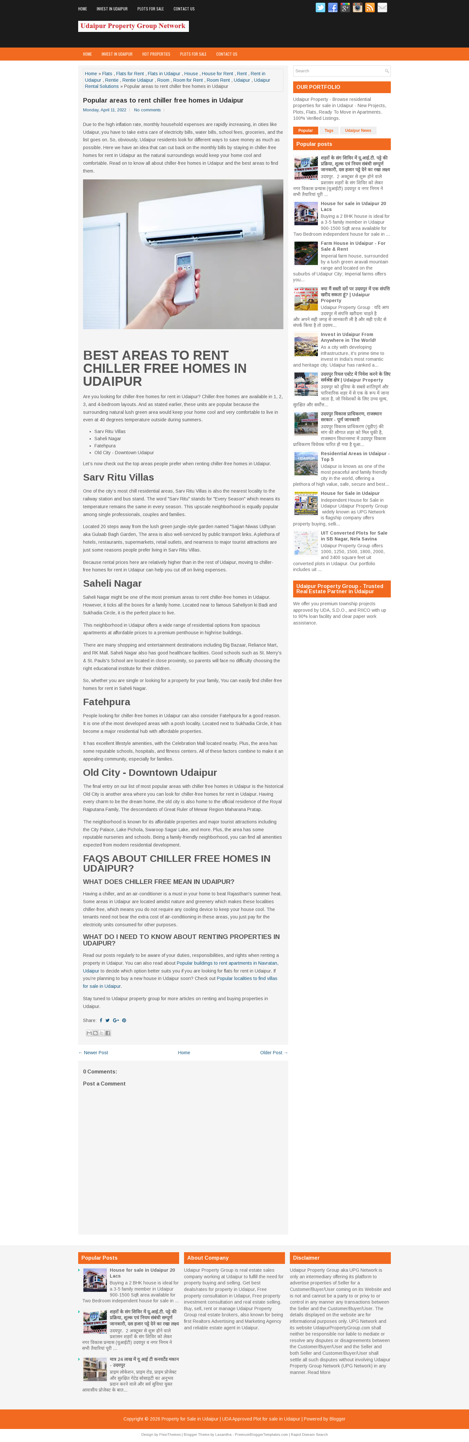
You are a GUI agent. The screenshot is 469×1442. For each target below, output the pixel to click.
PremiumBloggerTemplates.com (261, 1434)
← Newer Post (93, 1052)
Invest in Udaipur (112, 8)
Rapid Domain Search (309, 1434)
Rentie (112, 80)
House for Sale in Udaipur (350, 493)
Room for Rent (188, 80)
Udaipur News (358, 130)
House (191, 73)
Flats (107, 73)
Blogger (338, 1418)
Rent (242, 73)
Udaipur (242, 80)
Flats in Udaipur (164, 73)
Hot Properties (156, 54)
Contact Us (184, 8)
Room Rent (218, 80)
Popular (305, 130)
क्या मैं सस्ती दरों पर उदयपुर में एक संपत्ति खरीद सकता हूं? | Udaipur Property (355, 294)
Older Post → (274, 1052)
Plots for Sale (150, 8)
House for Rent (217, 73)
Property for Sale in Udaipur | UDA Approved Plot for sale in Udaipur (231, 1418)
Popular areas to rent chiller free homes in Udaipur (163, 100)
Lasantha (223, 1434)
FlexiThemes (170, 1434)
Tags (329, 130)
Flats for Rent (130, 73)
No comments (147, 109)
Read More (319, 1372)
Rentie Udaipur (137, 80)
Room (163, 80)
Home (82, 8)
